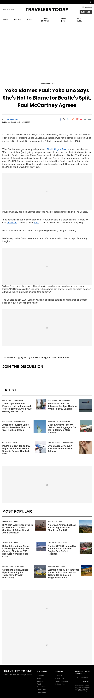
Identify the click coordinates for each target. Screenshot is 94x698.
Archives (40, 675)
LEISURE (17, 19)
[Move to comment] (89, 119)
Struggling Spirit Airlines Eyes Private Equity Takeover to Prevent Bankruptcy (15, 574)
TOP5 (29, 19)
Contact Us (59, 678)
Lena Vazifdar (11, 119)
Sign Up (85, 682)
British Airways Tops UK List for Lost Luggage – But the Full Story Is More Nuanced (62, 429)
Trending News (47, 83)
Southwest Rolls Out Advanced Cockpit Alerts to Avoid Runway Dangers (62, 406)
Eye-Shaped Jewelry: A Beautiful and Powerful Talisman (60, 448)
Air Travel (20, 566)
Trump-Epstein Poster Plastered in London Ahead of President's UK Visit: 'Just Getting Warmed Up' (17, 407)
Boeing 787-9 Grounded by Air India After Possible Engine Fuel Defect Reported (62, 550)
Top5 (39, 684)
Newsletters (87, 7)
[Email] (85, 119)
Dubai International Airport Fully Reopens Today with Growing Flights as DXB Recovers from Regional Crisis (16, 551)
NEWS (5, 19)
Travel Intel (41, 692)
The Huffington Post (56, 149)
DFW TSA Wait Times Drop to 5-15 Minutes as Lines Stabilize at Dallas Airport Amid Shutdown (17, 529)
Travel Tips (41, 690)
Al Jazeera (12, 222)
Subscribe (85, 12)
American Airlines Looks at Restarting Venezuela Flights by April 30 (62, 527)
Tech (15, 442)
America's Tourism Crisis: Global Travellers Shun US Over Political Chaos (16, 427)
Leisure (40, 681)
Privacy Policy (60, 684)
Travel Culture (42, 687)
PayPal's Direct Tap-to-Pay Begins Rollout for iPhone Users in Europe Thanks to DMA (16, 450)
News (16, 521)
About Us (59, 675)
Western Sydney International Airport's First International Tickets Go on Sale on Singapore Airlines (63, 574)
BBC (36, 222)
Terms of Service (61, 681)
